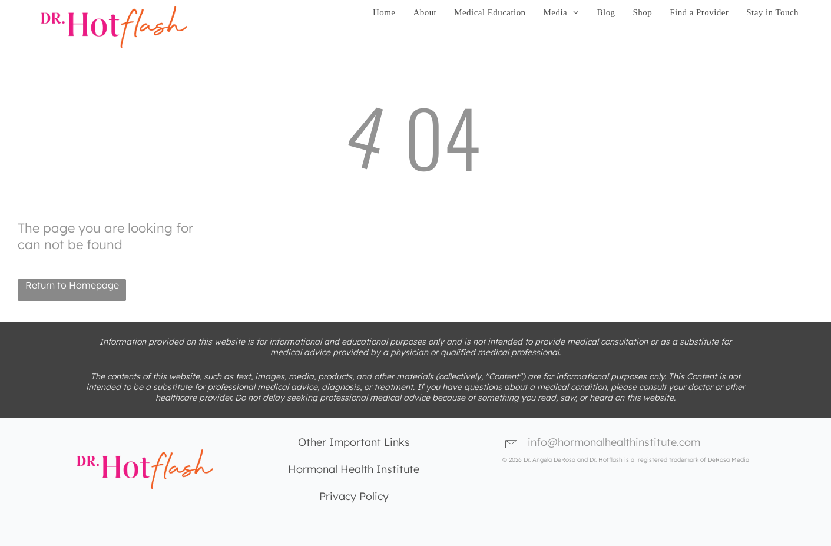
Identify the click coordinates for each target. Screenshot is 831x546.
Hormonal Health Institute (353, 469)
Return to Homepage (72, 285)
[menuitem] (384, 13)
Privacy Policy (354, 496)
